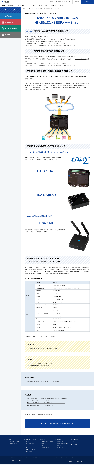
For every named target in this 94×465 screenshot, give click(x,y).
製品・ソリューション (31, 440)
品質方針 (55, 458)
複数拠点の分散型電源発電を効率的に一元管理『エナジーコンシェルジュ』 (47, 403)
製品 (34, 5)
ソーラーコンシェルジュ (31, 450)
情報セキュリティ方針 (69, 458)
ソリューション (43, 5)
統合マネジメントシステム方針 (45, 458)
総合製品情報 (52, 2)
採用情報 (61, 5)
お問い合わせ (88, 2)
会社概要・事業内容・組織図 (47, 442)
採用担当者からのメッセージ (62, 444)
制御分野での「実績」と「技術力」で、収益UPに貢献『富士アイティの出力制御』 (49, 399)
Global (67, 2)
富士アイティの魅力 (14, 444)
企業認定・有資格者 (45, 448)
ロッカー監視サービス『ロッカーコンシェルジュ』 (40, 401)
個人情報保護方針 (13, 458)
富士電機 (6, 2)
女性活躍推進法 (34, 458)
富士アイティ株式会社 (7, 5)
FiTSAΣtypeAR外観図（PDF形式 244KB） (41, 363)
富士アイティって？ (23, 5)
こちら (38, 336)
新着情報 (75, 445)
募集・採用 (59, 446)
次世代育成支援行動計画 (23, 458)
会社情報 (53, 5)
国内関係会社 (60, 2)
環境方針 (61, 458)
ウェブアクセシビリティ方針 (15, 461)
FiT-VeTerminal (29, 452)
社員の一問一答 (60, 442)
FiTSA (27, 448)
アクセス (77, 2)
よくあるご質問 (60, 448)
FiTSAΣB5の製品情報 (46, 41)
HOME (24, 9)
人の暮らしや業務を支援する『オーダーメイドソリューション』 (44, 381)
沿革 (42, 446)
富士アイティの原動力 (14, 442)
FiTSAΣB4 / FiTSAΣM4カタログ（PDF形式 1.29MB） (44, 349)
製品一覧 (27, 442)
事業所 (42, 444)
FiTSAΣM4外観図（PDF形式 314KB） (40, 365)
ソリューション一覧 (30, 444)
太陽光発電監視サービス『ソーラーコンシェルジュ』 (41, 405)
